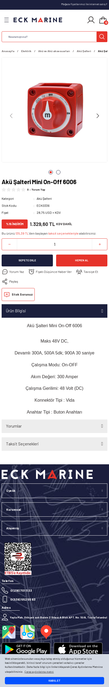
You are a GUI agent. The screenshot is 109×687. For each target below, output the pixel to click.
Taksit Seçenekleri (22, 443)
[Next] (97, 116)
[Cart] (103, 20)
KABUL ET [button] (54, 680)
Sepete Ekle (27, 260)
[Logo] (38, 20)
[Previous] (11, 116)
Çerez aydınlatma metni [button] (39, 671)
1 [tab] (51, 172)
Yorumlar (14, 426)
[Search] (54, 36)
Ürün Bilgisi (16, 310)
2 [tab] (58, 172)
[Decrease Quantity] (9, 244)
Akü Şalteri (44, 198)
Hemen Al (81, 260)
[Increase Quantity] (99, 244)
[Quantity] (54, 244)
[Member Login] (90, 20)
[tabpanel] (54, 111)
